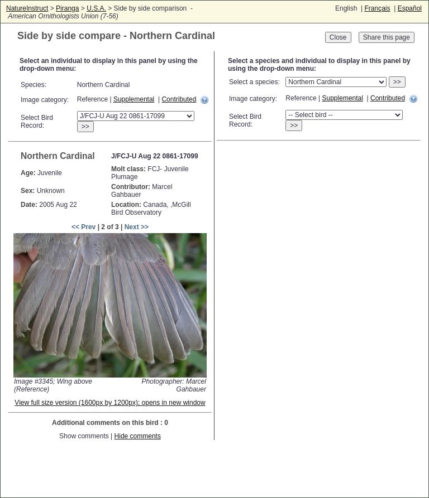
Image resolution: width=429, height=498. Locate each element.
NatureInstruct (27, 8)
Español (410, 8)
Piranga (67, 8)
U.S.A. (96, 8)
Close (338, 37)
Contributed (178, 99)
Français (377, 8)
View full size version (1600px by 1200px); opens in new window (110, 403)
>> (85, 126)
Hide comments (138, 436)
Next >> (137, 227)
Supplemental (133, 99)
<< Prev (84, 227)
